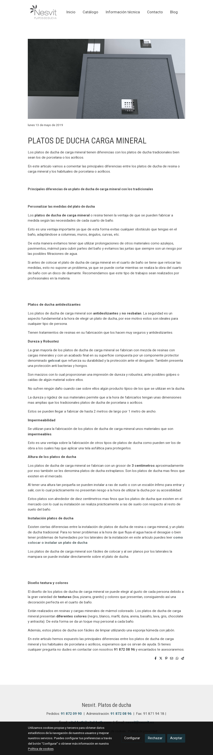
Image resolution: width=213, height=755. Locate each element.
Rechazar (155, 738)
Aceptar (176, 738)
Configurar (132, 738)
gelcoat (54, 361)
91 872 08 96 (120, 714)
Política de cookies (41, 748)
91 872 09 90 (71, 714)
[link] (43, 12)
